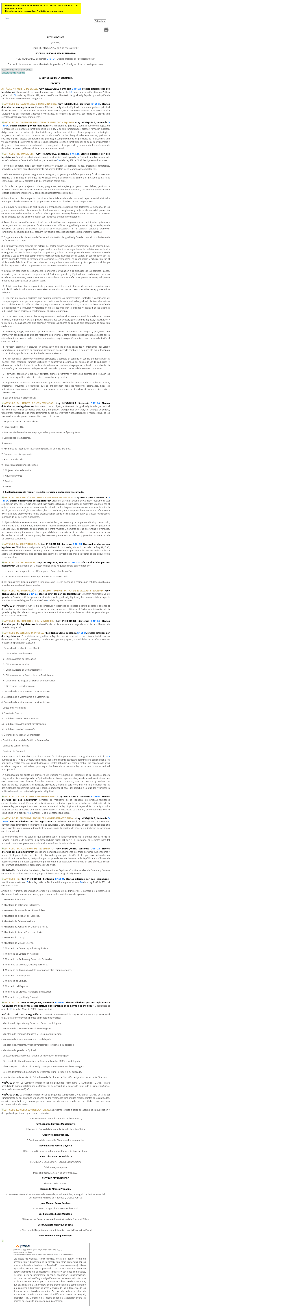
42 (48, 600)
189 (108, 756)
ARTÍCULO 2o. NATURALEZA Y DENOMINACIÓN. (30, 104)
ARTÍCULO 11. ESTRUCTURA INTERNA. (24, 632)
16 (11, 1009)
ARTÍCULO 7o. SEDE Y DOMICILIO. (22, 544)
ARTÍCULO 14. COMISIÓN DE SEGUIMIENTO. (29, 848)
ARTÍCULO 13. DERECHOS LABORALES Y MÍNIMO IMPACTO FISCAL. (39, 818)
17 (26, 882)
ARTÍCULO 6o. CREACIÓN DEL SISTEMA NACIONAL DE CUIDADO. (39, 497)
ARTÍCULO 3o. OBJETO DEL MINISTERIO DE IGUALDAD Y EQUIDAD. (39, 122)
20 (81, 882)
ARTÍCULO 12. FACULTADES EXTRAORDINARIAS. (30, 796)
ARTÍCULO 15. (11, 879)
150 (70, 92)
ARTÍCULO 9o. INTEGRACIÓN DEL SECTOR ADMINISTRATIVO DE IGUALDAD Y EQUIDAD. (53, 590)
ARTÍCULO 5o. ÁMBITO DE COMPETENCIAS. (29, 403)
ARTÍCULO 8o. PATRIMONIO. (20, 562)
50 (15, 95)
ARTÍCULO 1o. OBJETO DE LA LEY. (19, 88)
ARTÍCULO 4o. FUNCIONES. (19, 153)
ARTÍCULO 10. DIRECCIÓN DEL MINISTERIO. (29, 621)
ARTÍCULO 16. (11, 1002)
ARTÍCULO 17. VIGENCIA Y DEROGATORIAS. (27, 1109)
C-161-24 (51, 58)
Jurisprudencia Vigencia (13, 72)
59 (58, 160)
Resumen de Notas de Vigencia (16, 69)
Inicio (7, 18)
